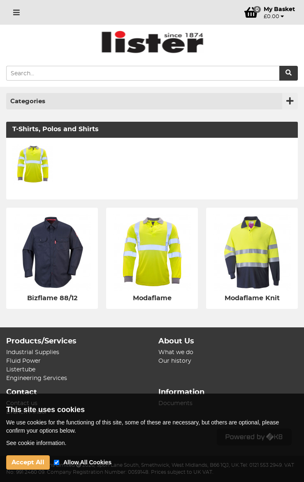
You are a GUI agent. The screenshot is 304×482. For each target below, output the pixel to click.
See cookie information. (36, 443)
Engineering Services (36, 378)
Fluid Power (23, 361)
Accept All (28, 462)
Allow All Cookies (87, 462)
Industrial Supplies (32, 352)
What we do (175, 352)
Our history (174, 361)
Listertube (20, 370)
